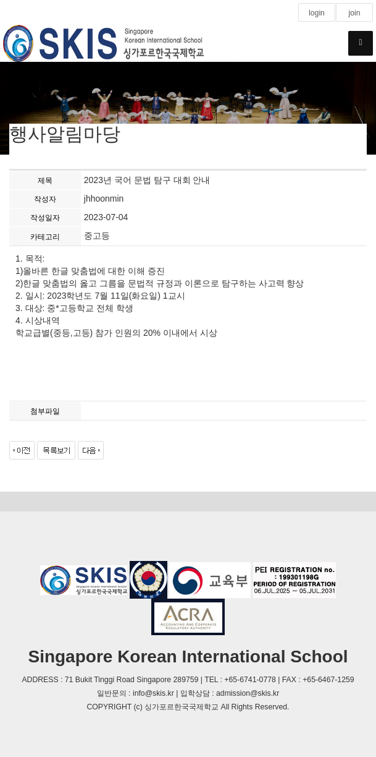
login (317, 13)
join (354, 13)
